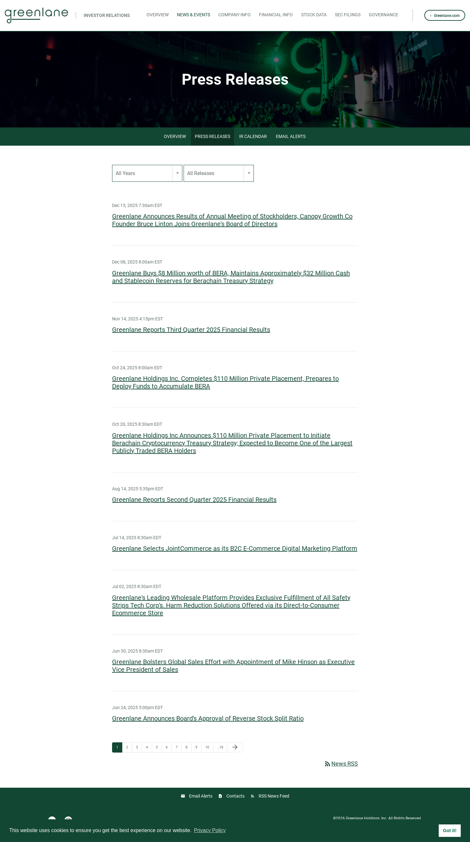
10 (207, 747)
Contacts (235, 796)
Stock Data (314, 14)
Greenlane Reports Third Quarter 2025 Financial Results (191, 329)
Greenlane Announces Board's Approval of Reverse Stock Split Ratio (208, 718)
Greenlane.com (446, 15)
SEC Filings (347, 14)
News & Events (193, 14)
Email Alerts (291, 136)
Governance (383, 14)
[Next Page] (235, 747)
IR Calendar (253, 136)
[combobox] (147, 173)
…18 (220, 747)
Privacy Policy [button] (210, 830)
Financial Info (276, 14)
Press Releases (212, 136)
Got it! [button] (449, 830)
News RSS (341, 763)
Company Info (234, 14)
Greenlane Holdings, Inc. (366, 818)
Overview (158, 14)
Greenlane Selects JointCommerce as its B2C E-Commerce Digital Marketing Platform (234, 548)
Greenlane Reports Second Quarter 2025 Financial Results (194, 499)
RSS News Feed (274, 796)
